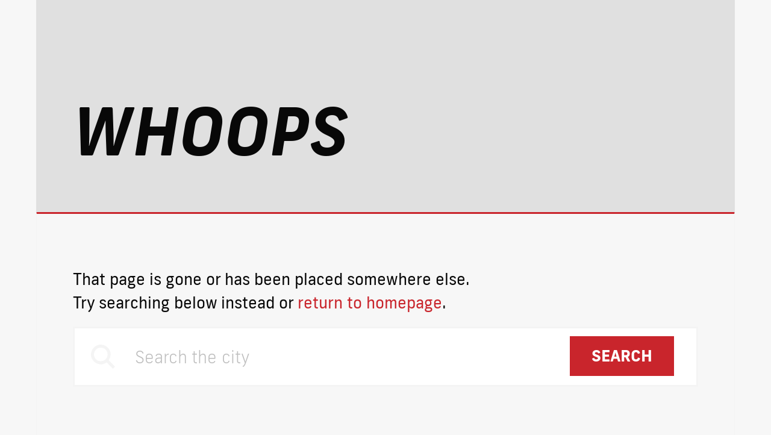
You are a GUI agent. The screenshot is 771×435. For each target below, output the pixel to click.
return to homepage (370, 302)
